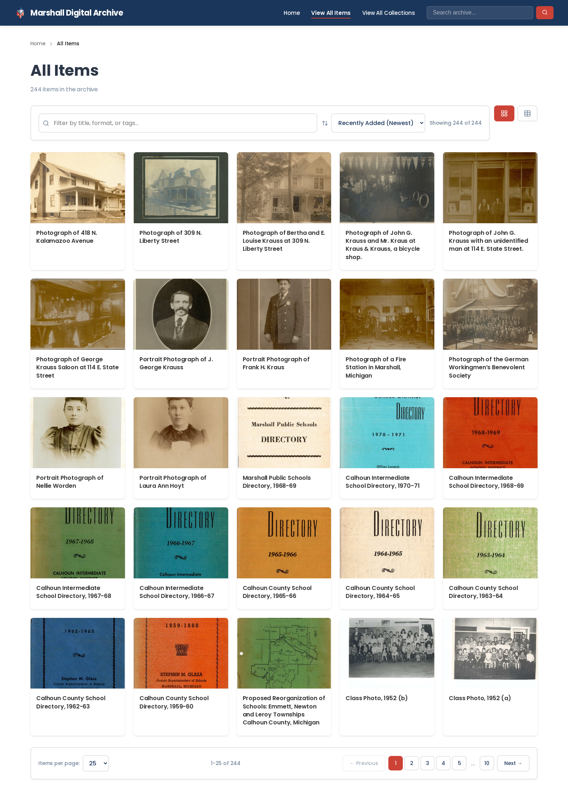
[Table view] (527, 113)
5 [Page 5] (459, 763)
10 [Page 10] (486, 763)
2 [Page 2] (411, 763)
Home (292, 13)
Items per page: (59, 763)
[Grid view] (504, 113)
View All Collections (388, 13)
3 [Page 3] (427, 763)
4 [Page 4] (443, 763)
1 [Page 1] (396, 763)
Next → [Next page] (513, 763)
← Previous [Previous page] (364, 763)
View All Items (331, 13)
